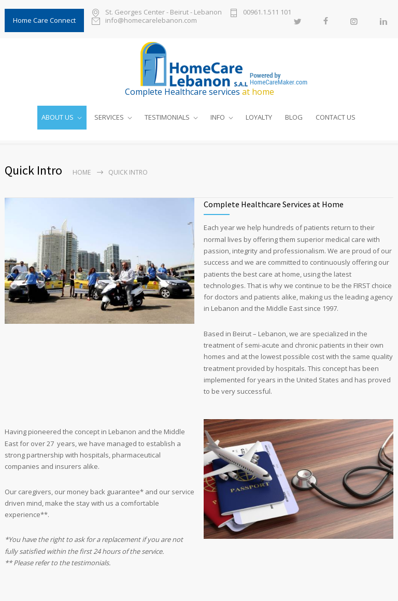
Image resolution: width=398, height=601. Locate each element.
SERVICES (109, 117)
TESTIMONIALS (167, 117)
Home (82, 172)
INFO (217, 117)
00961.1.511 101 (267, 13)
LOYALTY (259, 117)
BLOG (294, 117)
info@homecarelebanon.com (151, 21)
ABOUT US (57, 117)
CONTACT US (336, 117)
